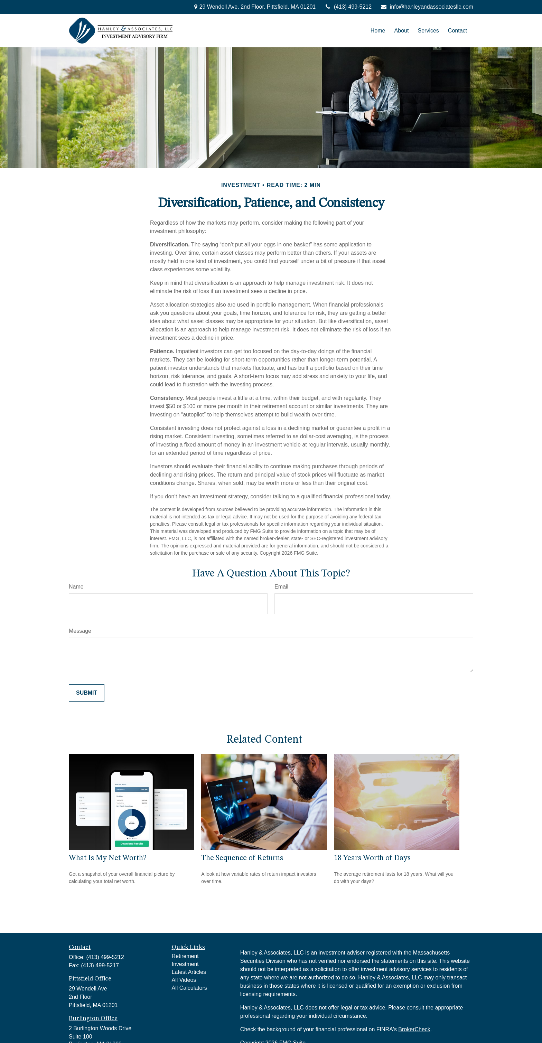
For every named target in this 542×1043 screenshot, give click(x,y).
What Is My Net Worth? (108, 858)
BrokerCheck (414, 1029)
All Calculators (189, 988)
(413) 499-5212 (348, 7)
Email (281, 587)
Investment (185, 964)
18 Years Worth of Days (372, 858)
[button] (378, 31)
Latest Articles (189, 972)
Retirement (185, 956)
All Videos (184, 980)
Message (80, 631)
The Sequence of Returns (242, 858)
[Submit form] (86, 693)
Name (76, 587)
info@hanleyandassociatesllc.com (426, 7)
